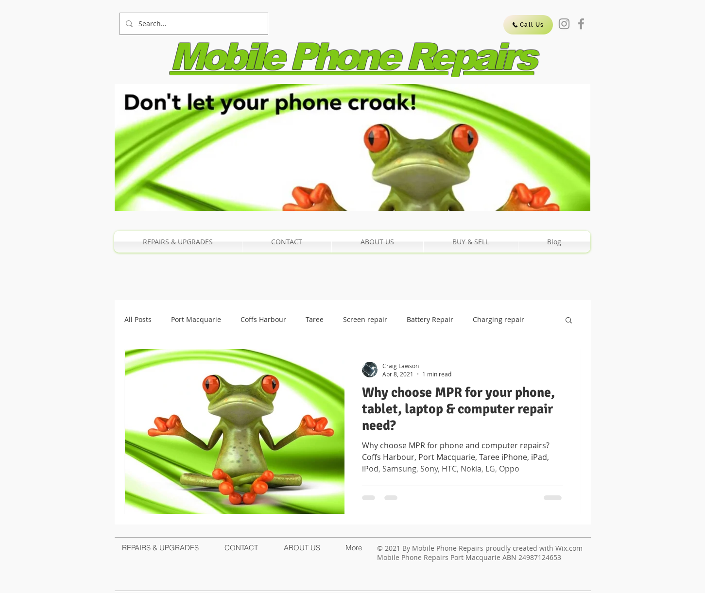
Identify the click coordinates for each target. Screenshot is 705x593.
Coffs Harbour (263, 319)
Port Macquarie (196, 319)
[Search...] (192, 23)
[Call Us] (528, 24)
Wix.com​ (569, 548)
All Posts (138, 319)
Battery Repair (430, 319)
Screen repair (365, 319)
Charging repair (498, 319)
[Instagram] (564, 24)
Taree (315, 319)
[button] (568, 321)
